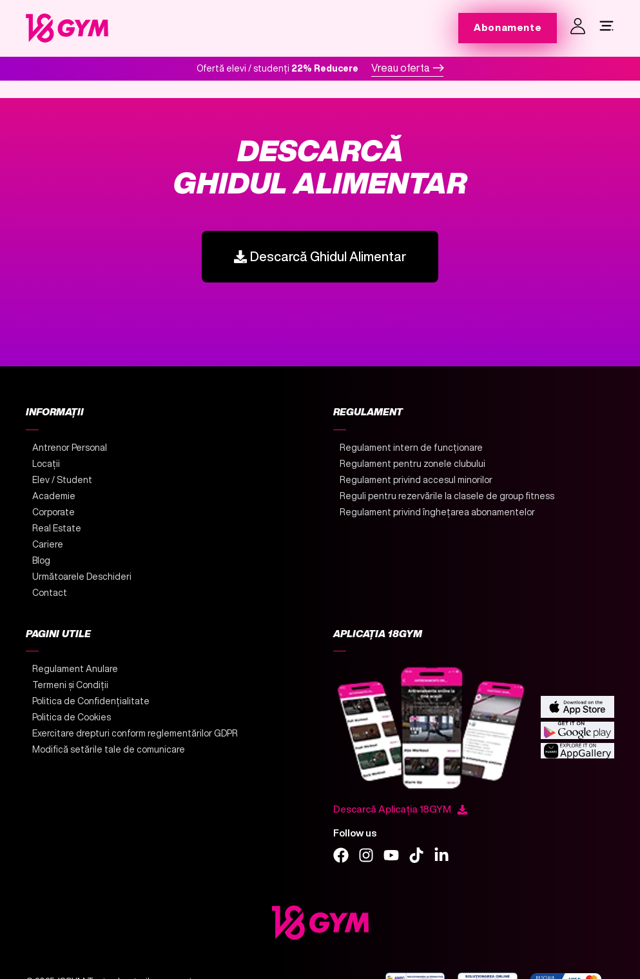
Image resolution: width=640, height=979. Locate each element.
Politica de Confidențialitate (91, 701)
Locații (46, 463)
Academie (53, 495)
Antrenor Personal (69, 447)
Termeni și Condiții (70, 684)
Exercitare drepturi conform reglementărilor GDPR (135, 733)
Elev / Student (62, 479)
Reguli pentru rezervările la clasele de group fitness (447, 495)
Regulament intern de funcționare (411, 447)
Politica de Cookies (71, 717)
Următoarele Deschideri (81, 576)
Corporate (53, 512)
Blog (41, 560)
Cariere (47, 544)
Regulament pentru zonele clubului (412, 463)
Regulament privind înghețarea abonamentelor (437, 512)
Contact (49, 592)
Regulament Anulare (75, 668)
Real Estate (56, 528)
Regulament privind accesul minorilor (416, 479)
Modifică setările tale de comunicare (108, 749)
